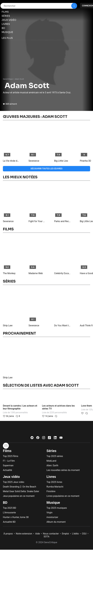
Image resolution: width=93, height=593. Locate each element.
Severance (34, 160)
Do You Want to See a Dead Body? (62, 325)
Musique (53, 503)
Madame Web (36, 273)
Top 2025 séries (54, 456)
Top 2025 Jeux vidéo (13, 482)
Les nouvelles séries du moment (63, 470)
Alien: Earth (52, 465)
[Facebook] (37, 438)
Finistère (50, 491)
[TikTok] (49, 438)
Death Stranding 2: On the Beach (19, 486)
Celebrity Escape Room (62, 273)
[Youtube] (61, 438)
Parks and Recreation (62, 221)
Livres (51, 477)
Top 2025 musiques (56, 508)
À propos (8, 533)
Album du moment (56, 521)
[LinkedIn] (55, 438)
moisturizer (52, 517)
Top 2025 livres (54, 482)
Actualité (7, 470)
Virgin (49, 512)
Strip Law (7, 325)
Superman (8, 465)
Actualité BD (9, 521)
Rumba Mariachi (54, 486)
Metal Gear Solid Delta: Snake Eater (21, 491)
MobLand (51, 460)
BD (5, 503)
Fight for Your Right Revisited (37, 221)
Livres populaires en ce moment (62, 496)
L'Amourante (9, 512)
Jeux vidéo (11, 477)
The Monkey (9, 273)
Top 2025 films (10, 456)
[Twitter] (32, 438)
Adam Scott (19, 79)
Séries (51, 451)
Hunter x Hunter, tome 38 (16, 517)
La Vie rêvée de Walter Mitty (11, 160)
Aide (37, 533)
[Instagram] (43, 438)
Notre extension (24, 533)
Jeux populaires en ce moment (18, 496)
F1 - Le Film (9, 460)
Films (7, 451)
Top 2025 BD (9, 508)
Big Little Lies (61, 160)
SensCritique (8, 79)
